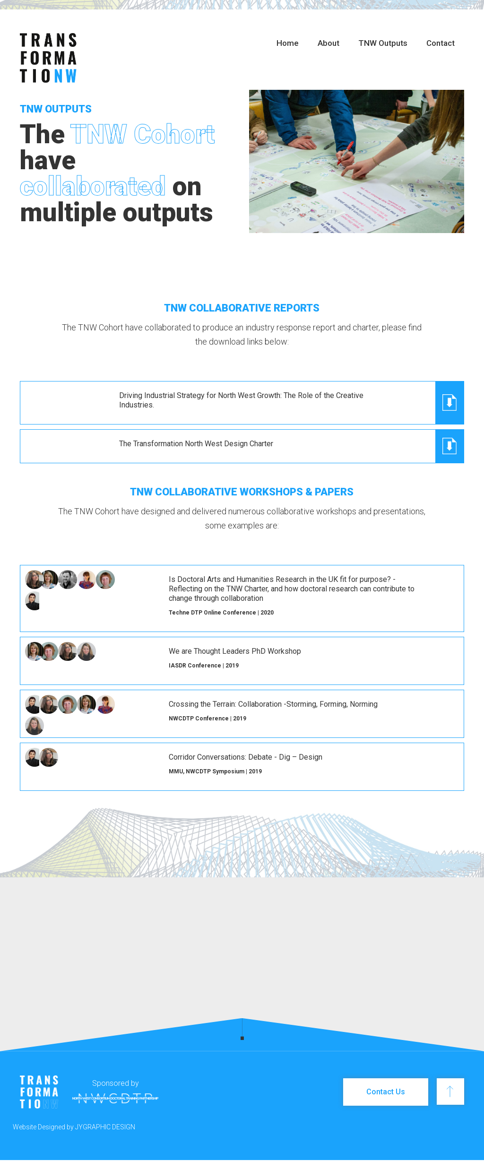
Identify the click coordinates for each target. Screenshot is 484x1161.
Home (288, 43)
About (328, 43)
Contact (440, 43)
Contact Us (385, 1091)
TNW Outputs (382, 43)
